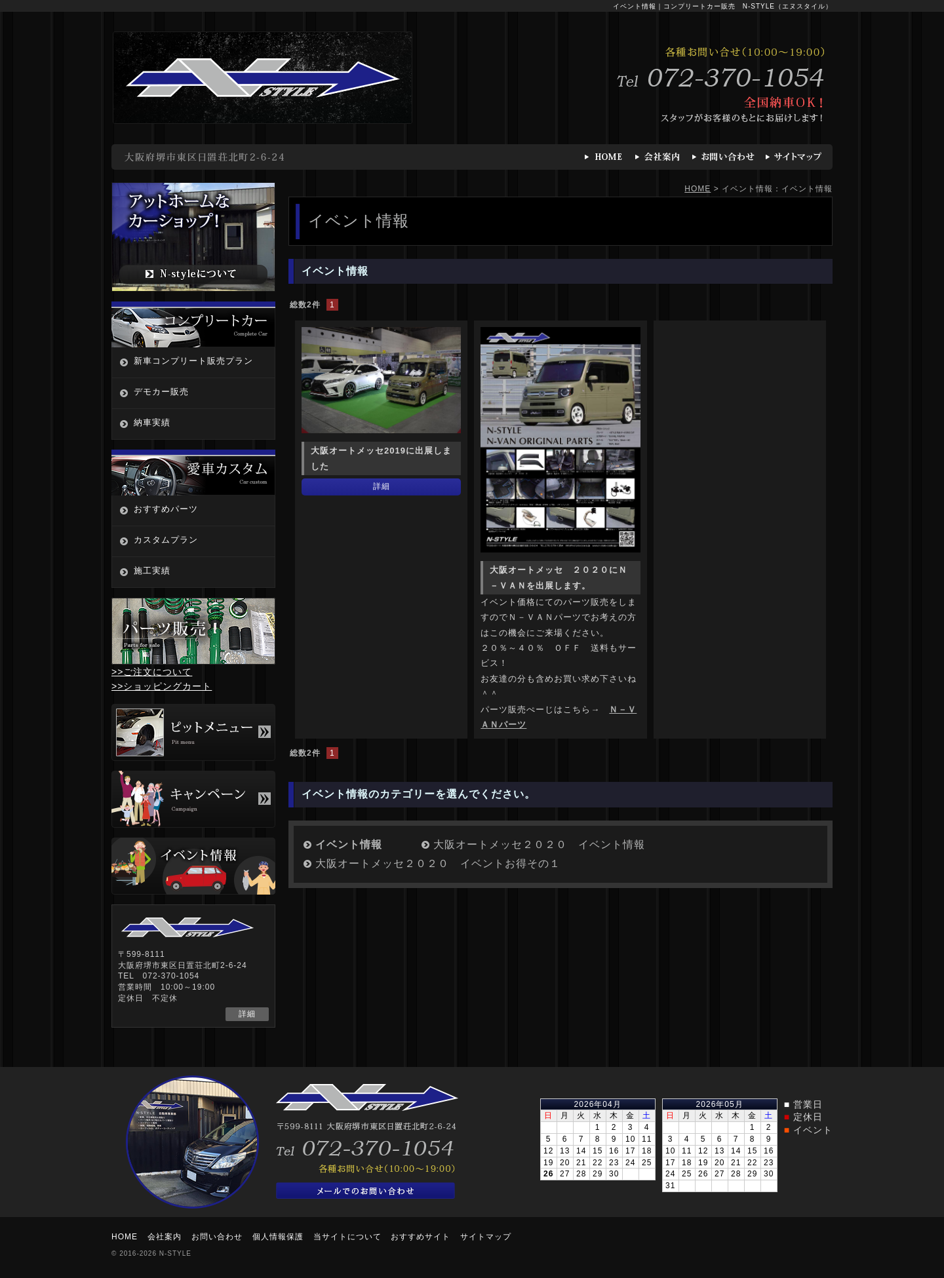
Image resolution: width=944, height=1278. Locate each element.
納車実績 (152, 422)
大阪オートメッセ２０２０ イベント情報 (539, 844)
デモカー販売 (161, 392)
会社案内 (165, 1236)
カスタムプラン (166, 540)
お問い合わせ (217, 1236)
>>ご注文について (151, 672)
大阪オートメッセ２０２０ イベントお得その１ (437, 863)
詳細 (381, 486)
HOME (697, 188)
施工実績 (152, 570)
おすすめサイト (420, 1236)
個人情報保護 (278, 1236)
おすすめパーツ (166, 509)
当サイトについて (347, 1236)
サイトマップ (485, 1236)
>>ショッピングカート (161, 686)
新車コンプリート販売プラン (193, 361)
